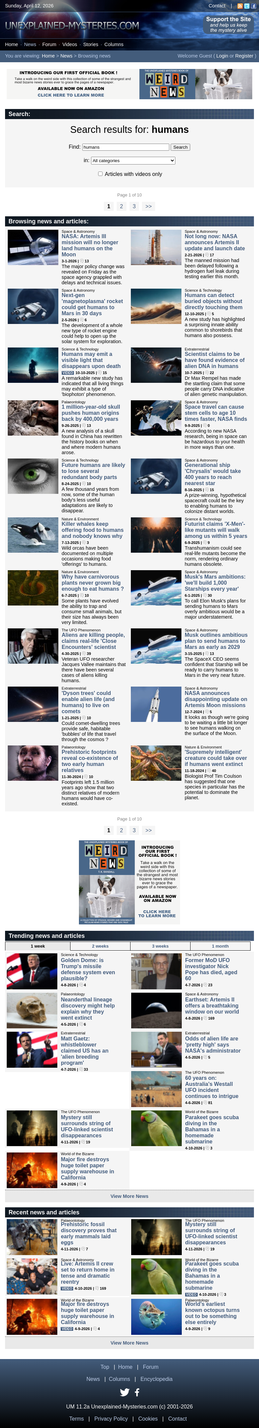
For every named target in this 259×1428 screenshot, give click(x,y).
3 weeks (160, 946)
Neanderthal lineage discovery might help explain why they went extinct (88, 1009)
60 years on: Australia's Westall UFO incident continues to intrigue (211, 1087)
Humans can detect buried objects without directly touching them (214, 301)
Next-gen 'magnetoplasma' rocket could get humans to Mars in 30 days (92, 304)
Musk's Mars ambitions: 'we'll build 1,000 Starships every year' (215, 583)
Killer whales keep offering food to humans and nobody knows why (93, 530)
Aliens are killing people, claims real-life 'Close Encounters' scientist (93, 641)
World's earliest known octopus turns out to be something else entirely (212, 1313)
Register (244, 56)
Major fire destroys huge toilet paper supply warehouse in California (87, 1168)
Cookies (148, 1419)
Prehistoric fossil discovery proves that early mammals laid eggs (88, 1233)
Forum (49, 44)
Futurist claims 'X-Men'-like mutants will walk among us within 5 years (216, 530)
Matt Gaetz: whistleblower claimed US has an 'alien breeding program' (84, 1051)
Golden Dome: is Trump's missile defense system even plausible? (88, 969)
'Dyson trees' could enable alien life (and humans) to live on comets (88, 702)
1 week (38, 946)
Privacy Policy (111, 1419)
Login (222, 56)
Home (11, 44)
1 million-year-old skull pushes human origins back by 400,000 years (91, 413)
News (30, 44)
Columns (114, 44)
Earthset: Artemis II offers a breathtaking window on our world (212, 1006)
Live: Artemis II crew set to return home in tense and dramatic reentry (87, 1273)
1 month (220, 946)
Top (104, 1367)
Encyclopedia (157, 1379)
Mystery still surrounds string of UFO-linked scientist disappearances (87, 1126)
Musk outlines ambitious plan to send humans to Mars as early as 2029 (216, 641)
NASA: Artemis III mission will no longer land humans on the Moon (90, 245)
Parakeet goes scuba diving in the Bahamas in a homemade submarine (212, 1129)
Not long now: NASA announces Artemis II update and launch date (215, 242)
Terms (76, 1419)
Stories (90, 44)
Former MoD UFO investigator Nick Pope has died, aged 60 (211, 969)
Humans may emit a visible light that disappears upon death (91, 360)
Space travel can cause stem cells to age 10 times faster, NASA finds (216, 413)
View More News (130, 1196)
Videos (69, 44)
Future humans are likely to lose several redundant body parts (93, 471)
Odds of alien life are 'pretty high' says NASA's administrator (213, 1045)
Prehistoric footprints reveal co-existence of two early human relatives (90, 761)
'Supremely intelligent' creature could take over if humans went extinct (216, 758)
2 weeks (100, 946)
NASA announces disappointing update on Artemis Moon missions (216, 699)
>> (148, 206)
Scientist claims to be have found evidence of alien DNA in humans (215, 360)
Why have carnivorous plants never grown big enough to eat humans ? (93, 583)
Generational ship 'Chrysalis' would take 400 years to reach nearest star (213, 474)
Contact (217, 5)
